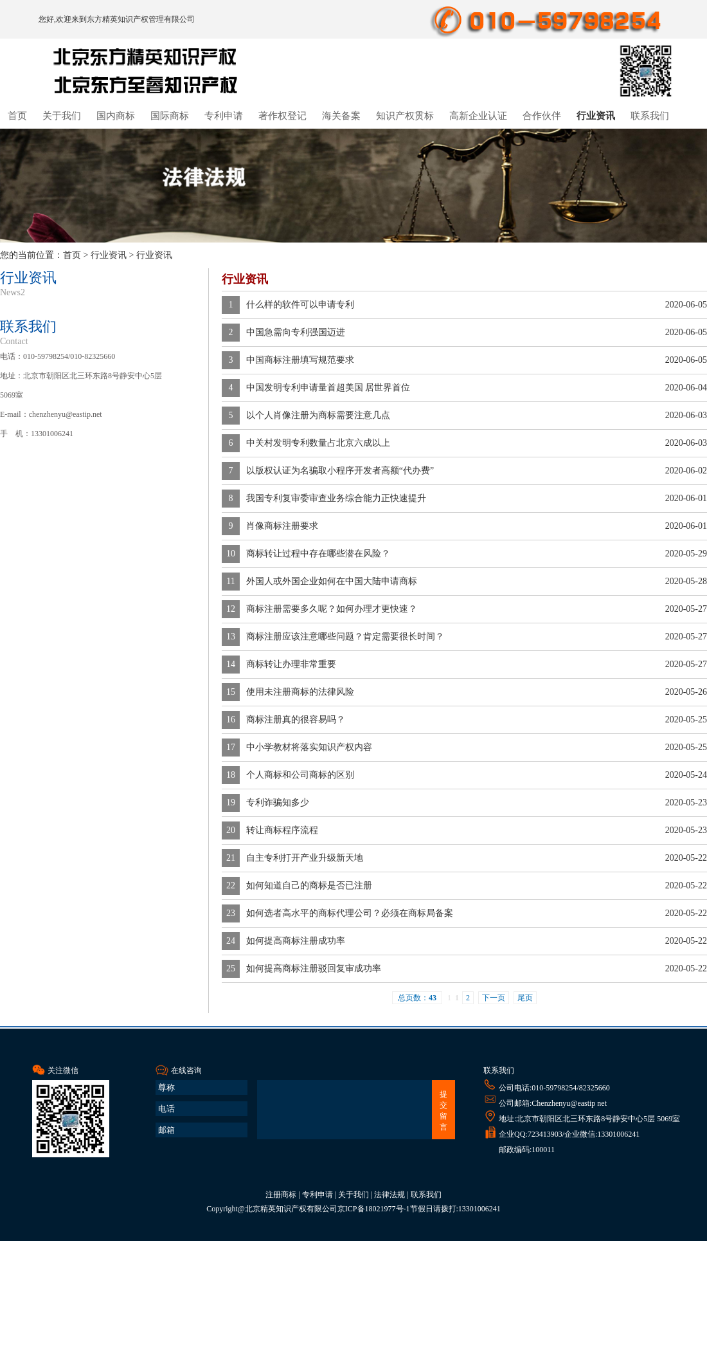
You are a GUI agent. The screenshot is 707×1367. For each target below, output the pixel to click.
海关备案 (341, 116)
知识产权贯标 (405, 116)
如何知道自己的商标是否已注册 (309, 885)
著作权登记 (282, 116)
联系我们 (650, 116)
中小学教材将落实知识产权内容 (309, 747)
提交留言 (443, 1111)
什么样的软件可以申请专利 (300, 304)
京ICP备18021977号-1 (373, 1208)
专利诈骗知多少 (277, 802)
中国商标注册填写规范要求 (300, 360)
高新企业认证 (478, 116)
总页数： (417, 997)
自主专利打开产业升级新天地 (304, 858)
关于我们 (61, 116)
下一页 (493, 997)
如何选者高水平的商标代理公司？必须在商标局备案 (349, 913)
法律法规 (389, 1194)
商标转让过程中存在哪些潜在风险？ (318, 553)
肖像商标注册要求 (282, 526)
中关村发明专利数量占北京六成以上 (318, 443)
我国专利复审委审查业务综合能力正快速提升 (336, 498)
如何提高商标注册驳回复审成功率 (313, 968)
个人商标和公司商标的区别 (300, 775)
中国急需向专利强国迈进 (295, 332)
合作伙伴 (542, 116)
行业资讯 (596, 116)
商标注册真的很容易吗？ (295, 719)
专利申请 (223, 116)
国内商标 (115, 116)
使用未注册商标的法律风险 (300, 692)
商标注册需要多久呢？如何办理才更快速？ (331, 609)
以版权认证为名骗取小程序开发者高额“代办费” (340, 470)
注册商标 (280, 1194)
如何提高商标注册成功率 (295, 941)
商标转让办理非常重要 (291, 664)
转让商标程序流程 (282, 830)
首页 (17, 116)
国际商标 (169, 116)
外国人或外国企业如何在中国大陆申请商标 (331, 581)
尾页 (525, 997)
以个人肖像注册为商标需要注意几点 (318, 415)
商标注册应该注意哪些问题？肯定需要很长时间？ (345, 636)
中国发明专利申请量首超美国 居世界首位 (328, 387)
